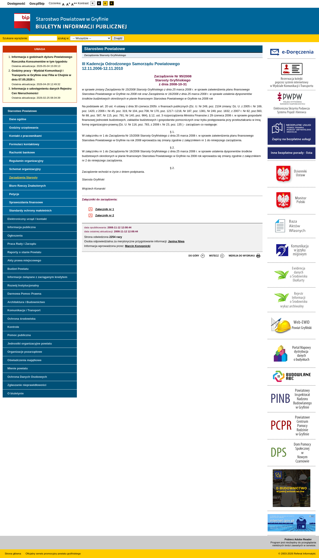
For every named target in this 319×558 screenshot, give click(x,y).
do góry (194, 256)
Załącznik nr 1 (104, 209)
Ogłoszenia (15, 235)
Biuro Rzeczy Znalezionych (27, 185)
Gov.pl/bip (37, 3)
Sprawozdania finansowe (26, 202)
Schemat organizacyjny (25, 169)
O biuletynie (16, 393)
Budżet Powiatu (18, 268)
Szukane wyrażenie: (15, 38)
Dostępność (16, 3)
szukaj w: (63, 38)
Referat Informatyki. (305, 553)
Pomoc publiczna (19, 335)
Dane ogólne (17, 119)
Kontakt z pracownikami (25, 135)
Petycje (14, 194)
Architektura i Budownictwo (26, 302)
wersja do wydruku (242, 256)
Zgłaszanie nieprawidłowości (27, 385)
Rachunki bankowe (22, 152)
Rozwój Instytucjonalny (23, 285)
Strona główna (13, 553)
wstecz (214, 256)
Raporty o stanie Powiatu (24, 252)
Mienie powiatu (18, 368)
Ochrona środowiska (22, 318)
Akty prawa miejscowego (24, 260)
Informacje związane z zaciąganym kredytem (37, 277)
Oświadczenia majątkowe (25, 360)
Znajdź (118, 38)
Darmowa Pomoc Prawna (24, 293)
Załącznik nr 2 (104, 215)
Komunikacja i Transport (24, 310)
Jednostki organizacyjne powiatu (30, 343)
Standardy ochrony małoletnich (30, 210)
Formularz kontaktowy (24, 144)
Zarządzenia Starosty (23, 177)
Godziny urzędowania (24, 127)
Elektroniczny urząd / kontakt (27, 219)
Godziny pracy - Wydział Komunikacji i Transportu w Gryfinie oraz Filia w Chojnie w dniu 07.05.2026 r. (41, 75)
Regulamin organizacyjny (26, 161)
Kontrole (13, 327)
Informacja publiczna (22, 227)
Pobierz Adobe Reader (298, 539)
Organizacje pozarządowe (25, 351)
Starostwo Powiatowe (22, 111)
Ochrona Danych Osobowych (27, 376)
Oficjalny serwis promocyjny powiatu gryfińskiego (53, 553)
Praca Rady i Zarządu (22, 243)
